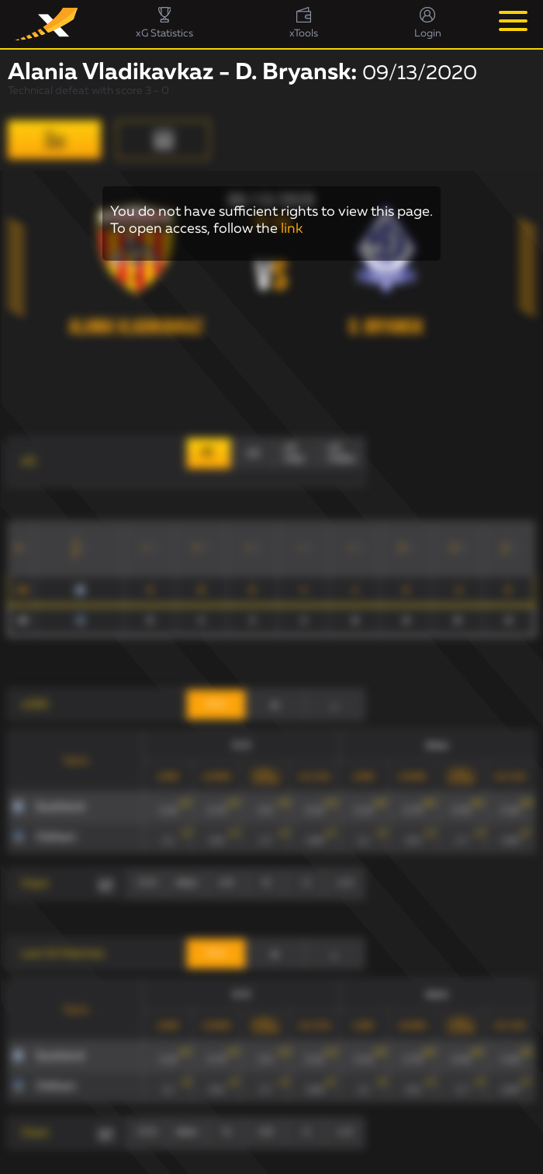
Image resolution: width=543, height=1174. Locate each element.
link (292, 229)
